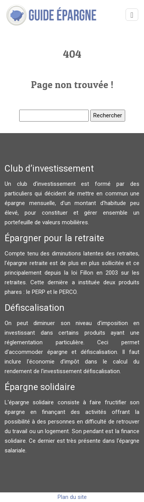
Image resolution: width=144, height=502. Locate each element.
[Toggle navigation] (132, 14)
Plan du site (72, 497)
